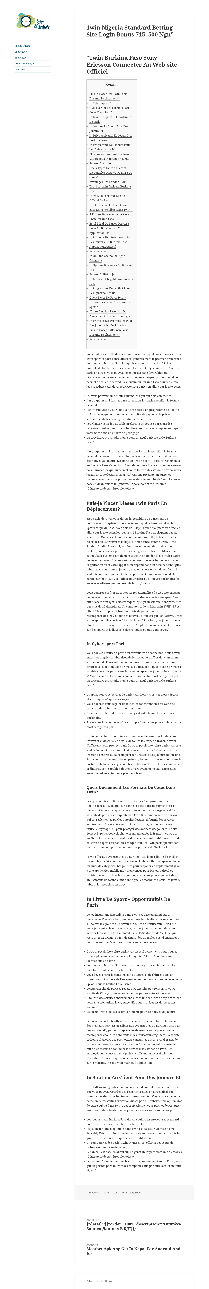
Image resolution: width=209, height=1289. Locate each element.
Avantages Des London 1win (108, 182)
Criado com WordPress (99, 1281)
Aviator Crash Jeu (100, 163)
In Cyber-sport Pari (102, 103)
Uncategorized (132, 1192)
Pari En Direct (98, 251)
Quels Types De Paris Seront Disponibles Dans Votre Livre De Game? (110, 172)
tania (116, 1192)
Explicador (21, 51)
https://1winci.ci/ (142, 583)
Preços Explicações (25, 63)
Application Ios (99, 233)
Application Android (102, 246)
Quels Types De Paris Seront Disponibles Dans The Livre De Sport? (109, 302)
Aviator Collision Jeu (102, 274)
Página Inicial (22, 45)
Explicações (21, 57)
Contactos (20, 69)
